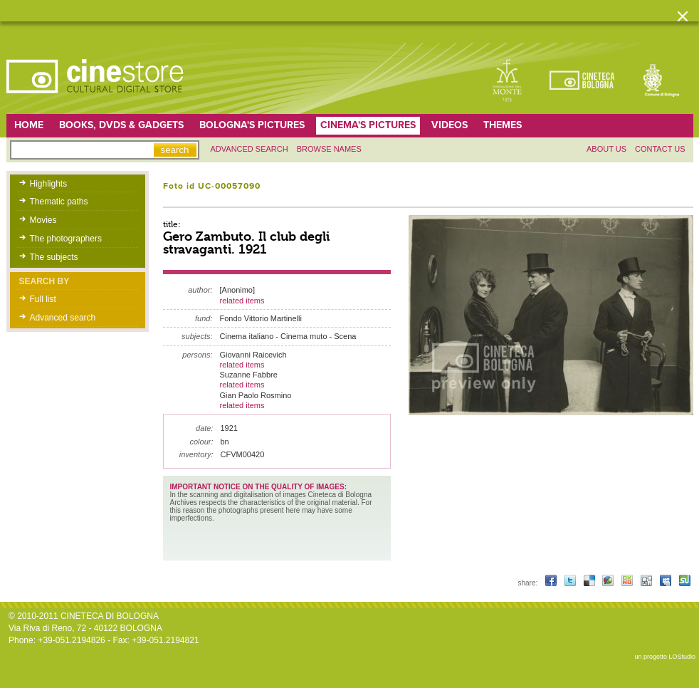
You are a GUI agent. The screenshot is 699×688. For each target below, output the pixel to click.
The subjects (54, 257)
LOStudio (681, 656)
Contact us (660, 149)
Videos (449, 125)
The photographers (66, 239)
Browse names (329, 149)
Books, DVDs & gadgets (121, 125)
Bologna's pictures (252, 125)
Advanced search (249, 149)
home (28, 125)
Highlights (49, 184)
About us (606, 149)
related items (242, 300)
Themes (502, 125)
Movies (43, 220)
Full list (43, 299)
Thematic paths (59, 202)
